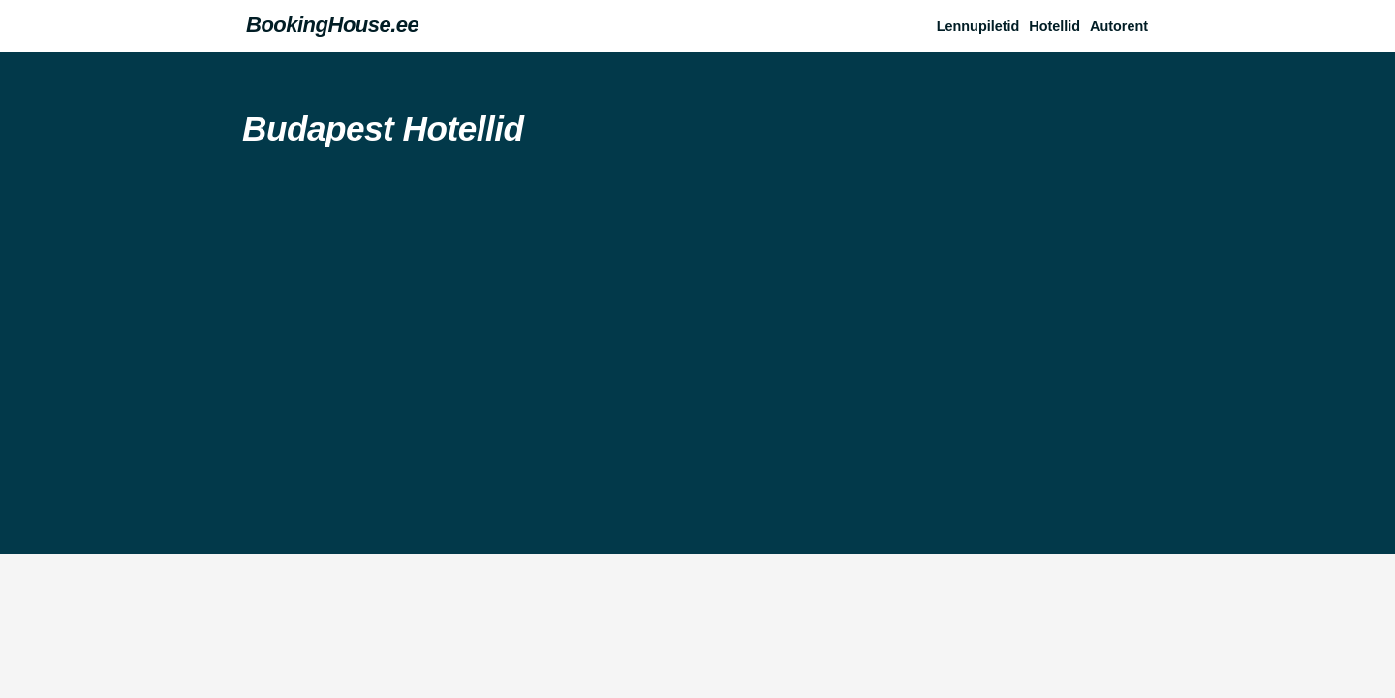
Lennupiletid (978, 26)
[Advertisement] (697, 340)
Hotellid (1054, 26)
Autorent (1119, 26)
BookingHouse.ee (332, 25)
